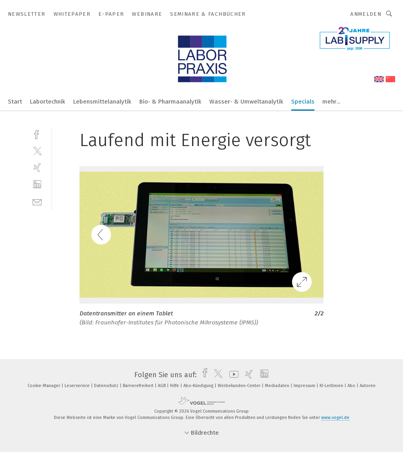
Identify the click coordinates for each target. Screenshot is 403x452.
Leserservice (78, 385)
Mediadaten (277, 385)
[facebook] (37, 134)
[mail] (37, 201)
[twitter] (37, 151)
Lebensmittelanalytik (102, 101)
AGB (162, 385)
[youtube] (232, 374)
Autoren (367, 385)
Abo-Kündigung (198, 385)
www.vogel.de (335, 417)
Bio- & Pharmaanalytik (170, 101)
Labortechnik (47, 101)
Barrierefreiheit (139, 385)
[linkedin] (37, 184)
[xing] (37, 167)
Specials (302, 101)
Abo (352, 385)
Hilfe (175, 385)
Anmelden (365, 14)
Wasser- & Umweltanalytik (246, 101)
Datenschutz (107, 385)
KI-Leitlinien (332, 385)
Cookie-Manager (44, 385)
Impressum (305, 385)
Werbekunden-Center (240, 385)
